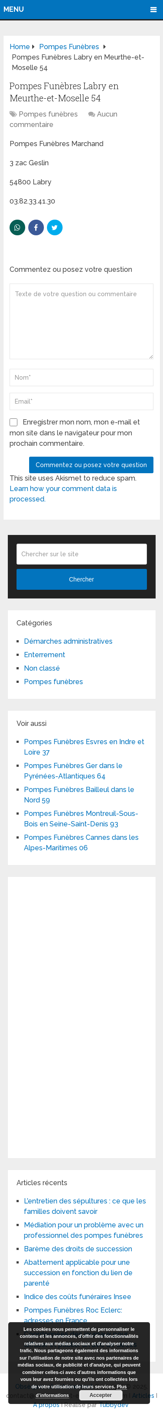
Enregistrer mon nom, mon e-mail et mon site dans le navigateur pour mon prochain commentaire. (75, 433)
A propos (46, 1404)
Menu (13, 9)
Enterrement (44, 655)
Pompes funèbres (48, 114)
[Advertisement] (82, 1016)
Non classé (42, 668)
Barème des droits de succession (78, 1249)
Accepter (101, 1395)
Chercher (81, 579)
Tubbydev (114, 1404)
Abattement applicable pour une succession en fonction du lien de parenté (78, 1272)
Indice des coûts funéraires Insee (77, 1297)
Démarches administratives (68, 641)
